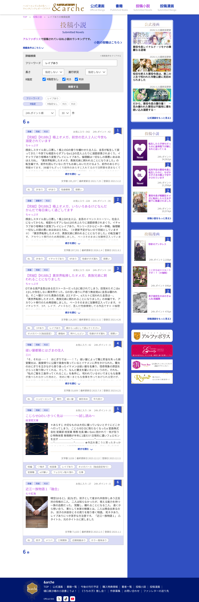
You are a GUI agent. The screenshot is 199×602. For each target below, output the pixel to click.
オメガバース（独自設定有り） (94, 466)
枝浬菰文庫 (32, 420)
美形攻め (83, 399)
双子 (38, 540)
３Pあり (40, 328)
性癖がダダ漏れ (90, 258)
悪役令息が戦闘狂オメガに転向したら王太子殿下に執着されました (159, 198)
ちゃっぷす (32, 145)
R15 (68, 79)
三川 (28, 355)
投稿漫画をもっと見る (158, 318)
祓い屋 (70, 399)
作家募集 (115, 591)
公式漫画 (58, 587)
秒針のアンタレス (157, 244)
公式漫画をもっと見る (158, 118)
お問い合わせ (132, 591)
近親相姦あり (79, 540)
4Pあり (52, 189)
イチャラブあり (56, 258)
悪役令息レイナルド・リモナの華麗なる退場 (152, 48)
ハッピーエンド (43, 399)
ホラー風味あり (99, 540)
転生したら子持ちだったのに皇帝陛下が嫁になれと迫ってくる (159, 146)
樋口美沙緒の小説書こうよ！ (60, 591)
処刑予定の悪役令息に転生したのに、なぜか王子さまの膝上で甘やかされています (159, 173)
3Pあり (39, 189)
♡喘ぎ (41, 466)
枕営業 (53, 466)
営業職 (31, 472)
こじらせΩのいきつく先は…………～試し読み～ (60, 416)
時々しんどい (77, 333)
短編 (30, 466)
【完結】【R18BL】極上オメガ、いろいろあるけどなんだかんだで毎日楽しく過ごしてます (66, 208)
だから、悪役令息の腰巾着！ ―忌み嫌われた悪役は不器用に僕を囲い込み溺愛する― (152, 106)
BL (29, 189)
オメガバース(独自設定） (40, 333)
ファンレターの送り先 (156, 591)
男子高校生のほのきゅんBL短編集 (159, 297)
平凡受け (97, 399)
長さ (28, 71)
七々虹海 (31, 493)
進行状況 (73, 71)
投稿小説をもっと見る (158, 218)
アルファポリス (32, 39)
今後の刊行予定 (90, 587)
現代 (59, 399)
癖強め (61, 333)
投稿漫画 (155, 587)
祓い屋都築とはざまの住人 (45, 350)
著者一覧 (127, 587)
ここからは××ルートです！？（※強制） (159, 271)
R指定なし (53, 79)
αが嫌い (44, 472)
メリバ (49, 540)
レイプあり (55, 328)
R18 (81, 79)
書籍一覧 (72, 587)
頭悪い (78, 189)
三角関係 (62, 540)
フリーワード (33, 62)
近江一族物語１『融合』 (43, 489)
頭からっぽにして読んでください (82, 328)
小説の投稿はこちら (107, 42)
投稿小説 (141, 587)
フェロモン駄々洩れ (63, 472)
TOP (46, 587)
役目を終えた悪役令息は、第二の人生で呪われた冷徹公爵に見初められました (152, 77)
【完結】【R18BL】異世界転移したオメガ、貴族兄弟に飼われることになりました (66, 277)
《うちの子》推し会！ (93, 591)
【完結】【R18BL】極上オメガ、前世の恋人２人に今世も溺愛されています (66, 139)
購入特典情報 (110, 587)
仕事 (81, 472)
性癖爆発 (65, 189)
